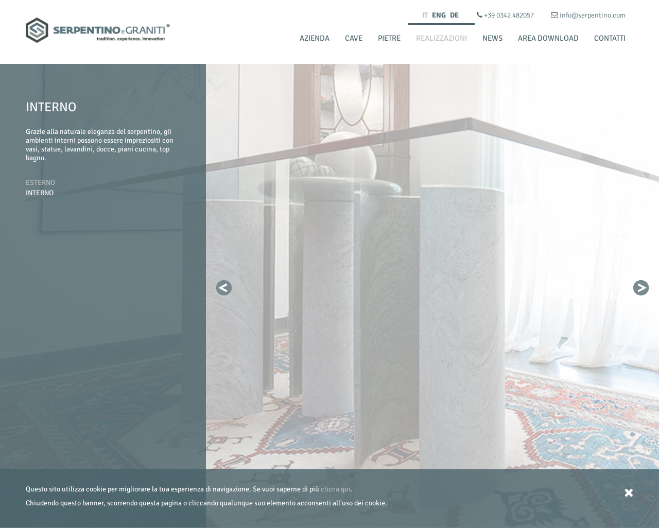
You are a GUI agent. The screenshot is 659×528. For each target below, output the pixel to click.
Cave (353, 38)
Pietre (389, 38)
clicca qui (336, 489)
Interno (40, 193)
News (492, 38)
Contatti (610, 38)
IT (425, 15)
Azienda (315, 38)
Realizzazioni (441, 38)
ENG (439, 15)
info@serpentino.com (588, 15)
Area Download (548, 38)
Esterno (40, 182)
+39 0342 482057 (506, 15)
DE (454, 15)
